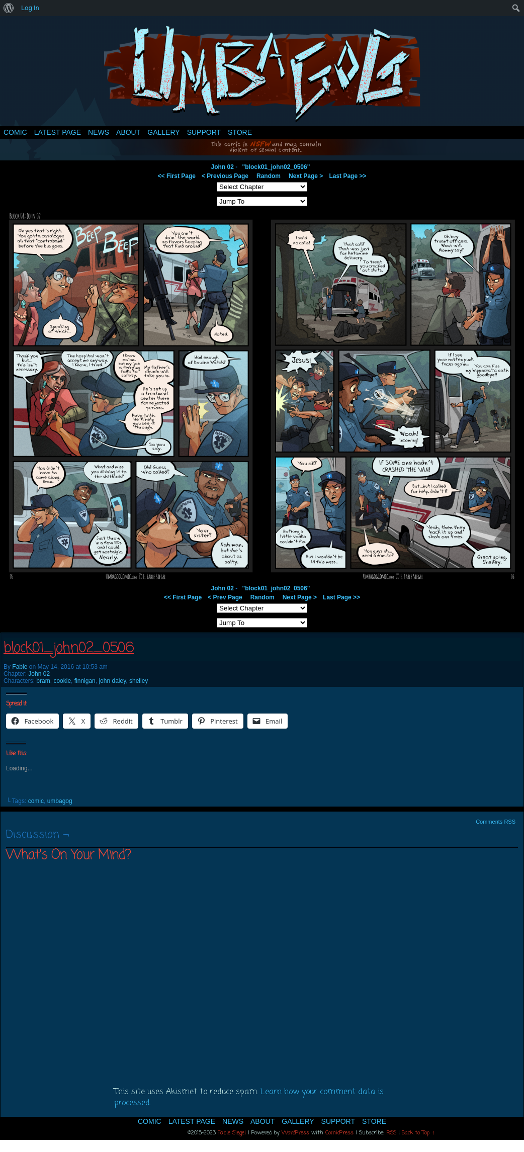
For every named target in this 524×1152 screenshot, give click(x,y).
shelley (138, 680)
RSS (391, 1133)
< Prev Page (225, 597)
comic (36, 801)
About (128, 132)
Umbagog (262, 73)
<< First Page (177, 176)
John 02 (222, 166)
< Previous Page (225, 176)
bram (43, 680)
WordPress (295, 1133)
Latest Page (57, 132)
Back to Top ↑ (418, 1133)
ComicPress (339, 1133)
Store (240, 132)
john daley (112, 680)
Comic (15, 132)
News (98, 132)
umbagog (59, 801)
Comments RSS (495, 822)
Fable (19, 666)
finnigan (85, 680)
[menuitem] (9, 8)
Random (268, 176)
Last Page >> (347, 176)
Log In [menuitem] (30, 8)
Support (204, 132)
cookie (62, 680)
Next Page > (306, 176)
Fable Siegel (232, 1133)
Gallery (163, 132)
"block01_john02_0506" (276, 166)
